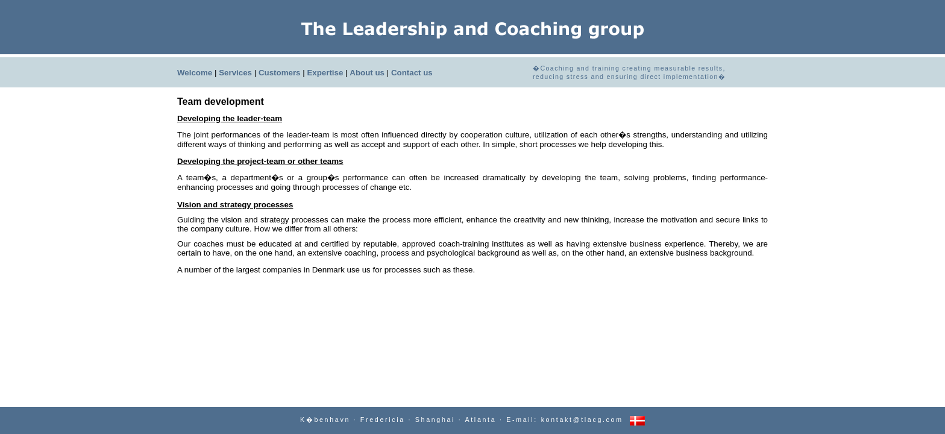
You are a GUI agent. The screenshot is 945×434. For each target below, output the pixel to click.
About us (367, 72)
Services (235, 72)
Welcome (194, 72)
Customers (280, 72)
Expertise (325, 72)
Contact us (412, 72)
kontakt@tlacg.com (582, 419)
